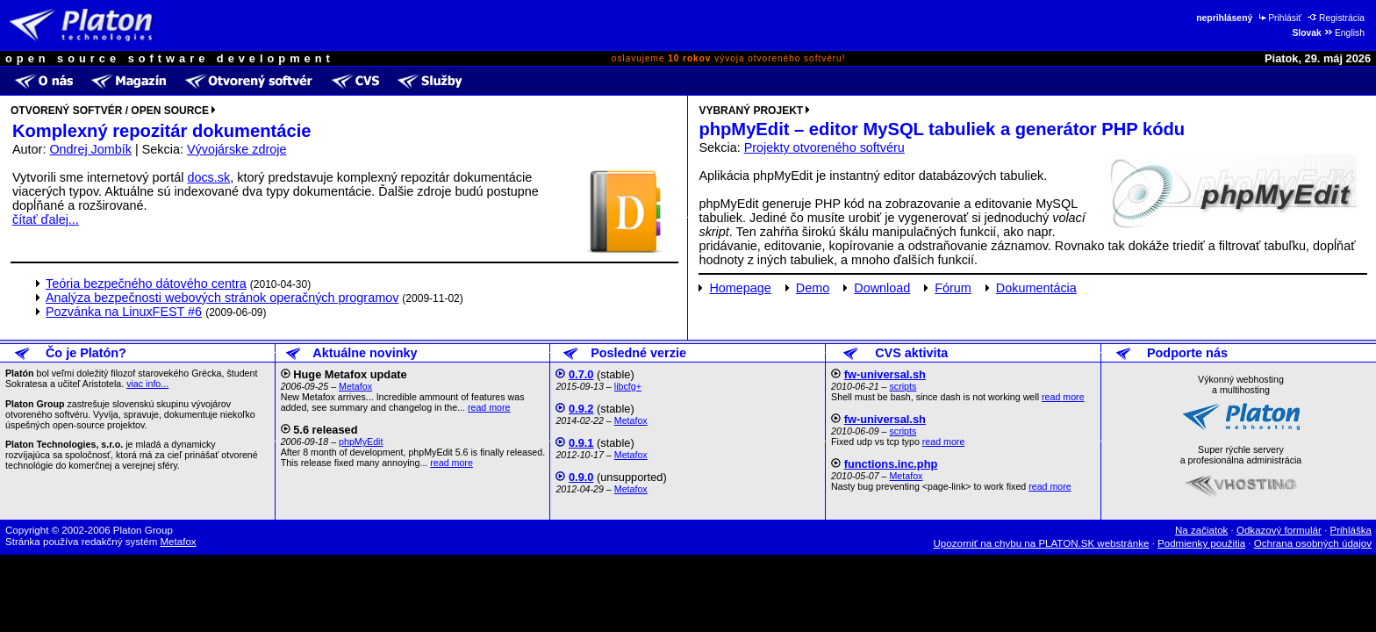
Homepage (739, 288)
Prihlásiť (1279, 18)
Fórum (953, 288)
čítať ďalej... (45, 219)
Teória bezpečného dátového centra (146, 283)
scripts (902, 386)
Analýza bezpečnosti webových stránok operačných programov (222, 298)
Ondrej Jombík (90, 149)
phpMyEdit (361, 441)
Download (882, 288)
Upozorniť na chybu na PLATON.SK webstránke (1042, 543)
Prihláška (1351, 530)
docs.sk (208, 177)
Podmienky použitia (1201, 543)
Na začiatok (1201, 530)
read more (489, 407)
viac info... (147, 383)
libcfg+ (627, 386)
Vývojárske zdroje (237, 149)
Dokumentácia (1036, 288)
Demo (812, 288)
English (1344, 33)
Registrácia (1336, 18)
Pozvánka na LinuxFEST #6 (124, 312)
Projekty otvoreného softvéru (824, 147)
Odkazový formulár (1279, 530)
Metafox (355, 386)
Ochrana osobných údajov (1313, 543)
